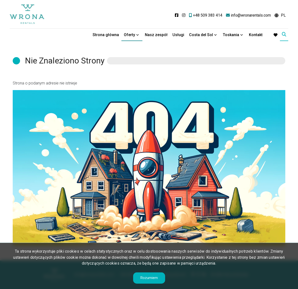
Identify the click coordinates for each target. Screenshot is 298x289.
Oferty (129, 34)
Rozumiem (149, 278)
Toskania (231, 34)
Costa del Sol (201, 34)
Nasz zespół (156, 34)
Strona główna (106, 34)
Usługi (178, 34)
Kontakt (256, 34)
